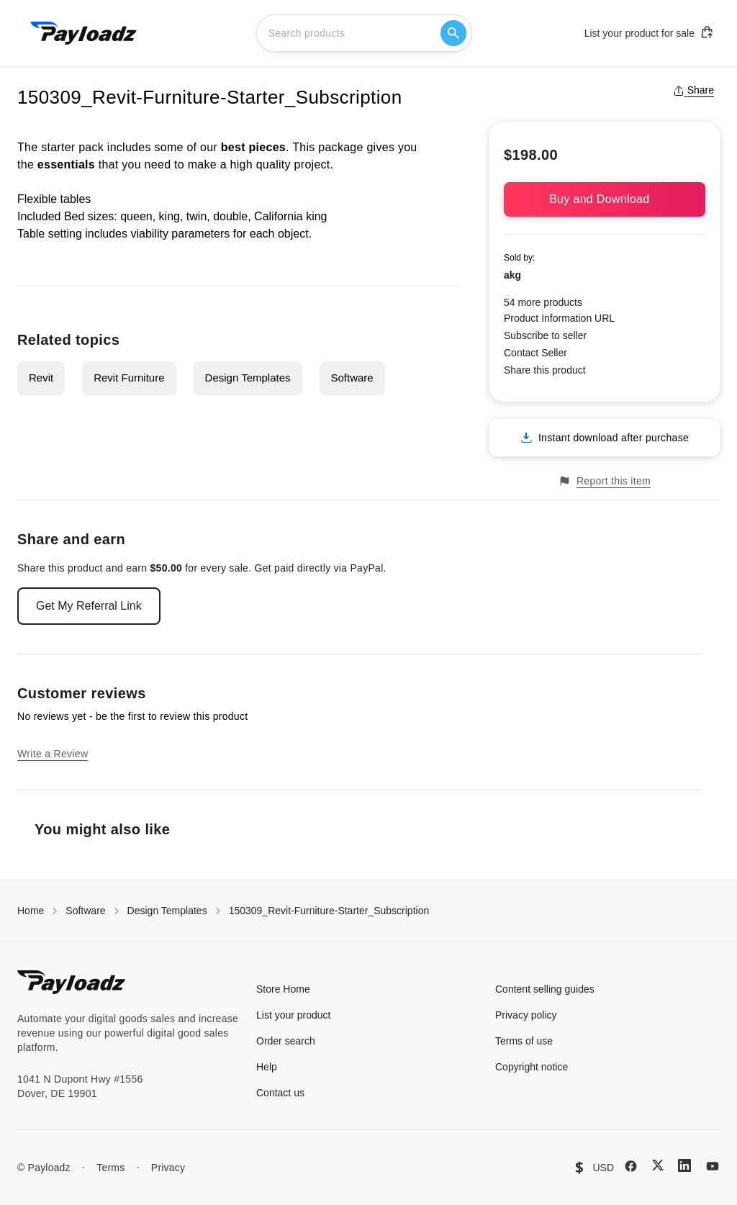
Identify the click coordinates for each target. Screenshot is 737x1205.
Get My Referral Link (89, 606)
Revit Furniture (129, 377)
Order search (285, 1041)
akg (512, 275)
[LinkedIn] (684, 1165)
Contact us (280, 1092)
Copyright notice (531, 1067)
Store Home (283, 989)
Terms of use (524, 1041)
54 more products (543, 302)
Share (693, 90)
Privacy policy (526, 1015)
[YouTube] (712, 1166)
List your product (293, 1015)
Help (266, 1067)
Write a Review (52, 753)
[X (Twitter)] (658, 1165)
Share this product (545, 370)
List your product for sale (649, 32)
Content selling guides (544, 989)
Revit (41, 377)
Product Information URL (559, 318)
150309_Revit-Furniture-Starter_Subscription (329, 910)
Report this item (605, 481)
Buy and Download (604, 199)
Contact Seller (535, 352)
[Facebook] (631, 1166)
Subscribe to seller (545, 335)
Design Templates (248, 377)
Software (352, 377)
